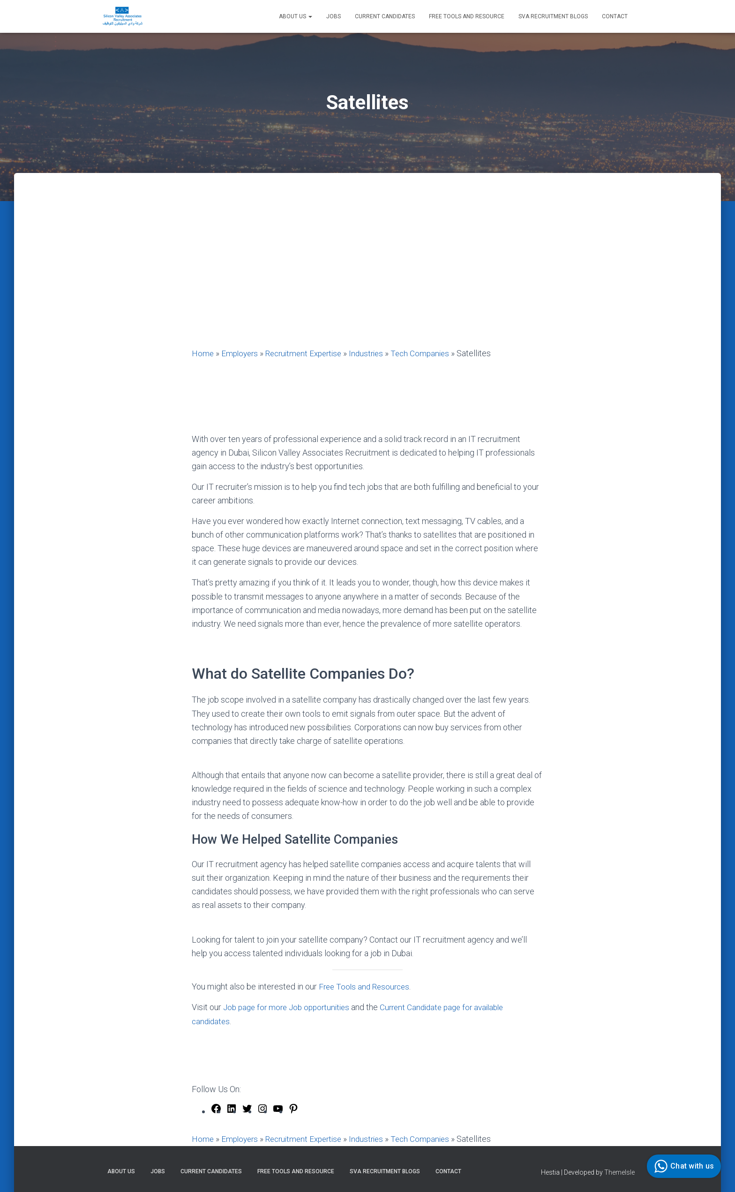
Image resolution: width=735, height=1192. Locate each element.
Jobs (333, 16)
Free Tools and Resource (466, 16)
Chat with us (683, 1166)
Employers (241, 353)
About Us (295, 16)
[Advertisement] (367, 276)
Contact (615, 16)
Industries (375, 353)
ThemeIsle (619, 1171)
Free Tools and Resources (366, 986)
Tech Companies (431, 353)
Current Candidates (385, 16)
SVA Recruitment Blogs (553, 16)
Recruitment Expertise (309, 353)
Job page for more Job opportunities (290, 1007)
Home (203, 353)
